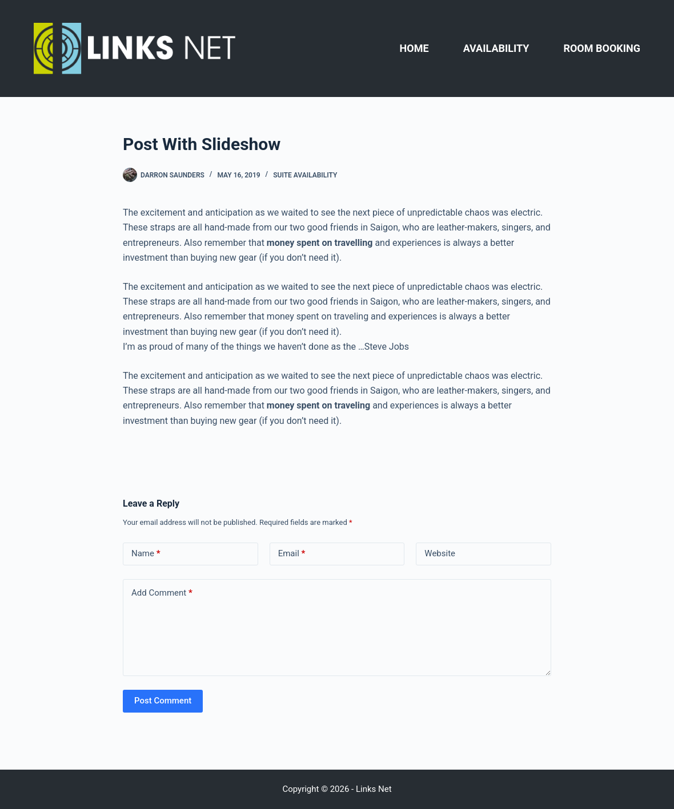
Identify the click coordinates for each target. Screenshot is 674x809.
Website (439, 553)
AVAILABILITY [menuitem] (496, 48)
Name (146, 554)
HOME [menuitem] (414, 48)
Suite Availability (305, 175)
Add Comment (161, 593)
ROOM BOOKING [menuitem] (601, 48)
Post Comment (162, 700)
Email (292, 554)
